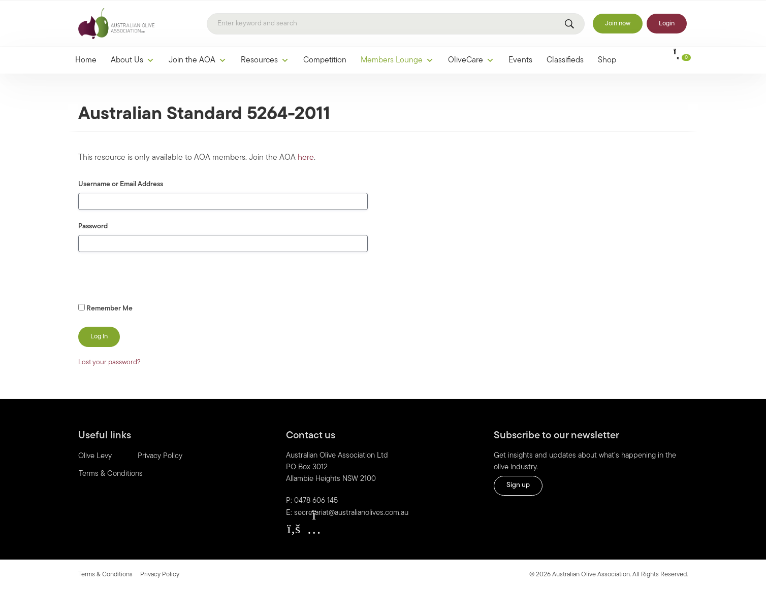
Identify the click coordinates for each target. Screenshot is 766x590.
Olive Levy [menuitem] (95, 456)
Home (86, 60)
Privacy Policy (159, 574)
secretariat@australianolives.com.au (351, 513)
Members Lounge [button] (397, 60)
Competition (324, 60)
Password (93, 226)
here (306, 158)
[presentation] (147, 280)
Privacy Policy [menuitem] (160, 456)
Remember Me (105, 308)
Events (520, 60)
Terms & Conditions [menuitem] (111, 474)
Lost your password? (109, 362)
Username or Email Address (120, 184)
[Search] (396, 23)
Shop (607, 60)
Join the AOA (198, 60)
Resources (265, 60)
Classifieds (565, 60)
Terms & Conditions (105, 574)
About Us (132, 60)
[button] (293, 529)
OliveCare (471, 60)
